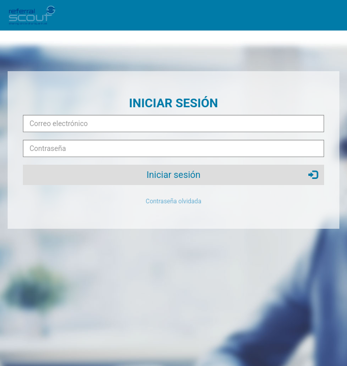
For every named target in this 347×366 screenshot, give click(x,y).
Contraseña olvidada (173, 201)
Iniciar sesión (232, 174)
